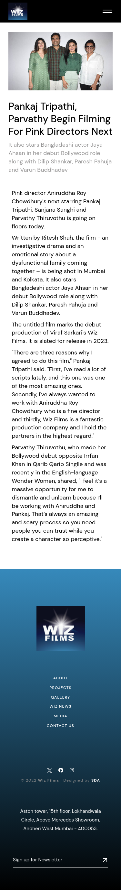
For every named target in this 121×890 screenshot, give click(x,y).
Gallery (60, 697)
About (60, 678)
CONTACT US (61, 725)
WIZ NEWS (60, 706)
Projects (60, 687)
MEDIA (60, 716)
